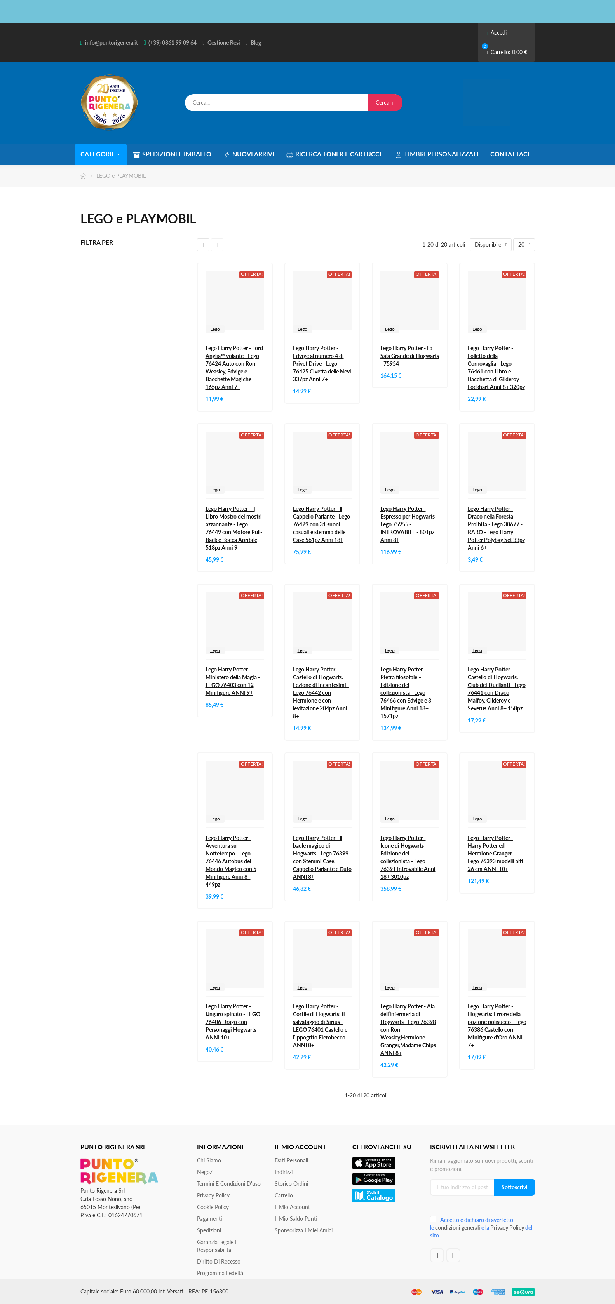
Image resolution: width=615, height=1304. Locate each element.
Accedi (496, 32)
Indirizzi (284, 1172)
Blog (256, 42)
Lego (215, 329)
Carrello (284, 1195)
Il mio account (292, 1207)
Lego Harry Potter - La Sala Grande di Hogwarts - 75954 (409, 356)
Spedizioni (209, 1230)
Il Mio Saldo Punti (296, 1218)
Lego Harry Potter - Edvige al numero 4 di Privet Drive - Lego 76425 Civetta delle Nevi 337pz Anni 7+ (322, 363)
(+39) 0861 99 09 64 (172, 42)
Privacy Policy (213, 1195)
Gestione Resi (223, 42)
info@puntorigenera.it (111, 42)
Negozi (205, 1172)
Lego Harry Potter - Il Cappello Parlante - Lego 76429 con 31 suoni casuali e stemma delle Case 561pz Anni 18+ (321, 524)
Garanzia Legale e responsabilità (217, 1246)
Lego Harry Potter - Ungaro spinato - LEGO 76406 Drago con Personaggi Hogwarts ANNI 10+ (233, 1022)
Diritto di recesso (218, 1261)
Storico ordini (291, 1183)
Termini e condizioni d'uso (229, 1183)
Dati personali (291, 1160)
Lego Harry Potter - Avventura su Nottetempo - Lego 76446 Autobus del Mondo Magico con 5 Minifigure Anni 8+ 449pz (231, 861)
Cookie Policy (213, 1207)
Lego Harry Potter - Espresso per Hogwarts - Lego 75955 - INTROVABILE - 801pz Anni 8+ (409, 524)
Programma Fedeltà (220, 1273)
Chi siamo (209, 1160)
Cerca (385, 102)
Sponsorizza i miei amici (304, 1230)
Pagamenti (209, 1218)
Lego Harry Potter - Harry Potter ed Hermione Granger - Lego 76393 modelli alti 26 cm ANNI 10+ (495, 853)
